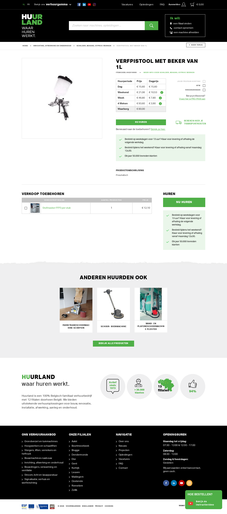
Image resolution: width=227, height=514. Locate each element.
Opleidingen (146, 4)
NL (24, 4)
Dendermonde (80, 454)
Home (25, 46)
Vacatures (127, 4)
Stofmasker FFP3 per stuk (57, 208)
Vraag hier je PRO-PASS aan (192, 99)
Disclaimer (88, 506)
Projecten (124, 450)
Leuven (76, 472)
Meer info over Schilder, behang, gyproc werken (169, 72)
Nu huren (141, 122)
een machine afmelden (184, 32)
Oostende (77, 481)
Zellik (74, 490)
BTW (198, 85)
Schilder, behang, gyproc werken (94, 46)
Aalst (74, 441)
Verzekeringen (192, 90)
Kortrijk (75, 468)
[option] (62, 98)
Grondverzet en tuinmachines (41, 441)
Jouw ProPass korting (188, 81)
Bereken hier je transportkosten (191, 122)
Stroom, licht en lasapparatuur (41, 475)
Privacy (99, 506)
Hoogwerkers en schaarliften (40, 446)
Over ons (124, 441)
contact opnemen (181, 28)
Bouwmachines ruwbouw (38, 458)
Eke (74, 459)
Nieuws (123, 446)
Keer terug (196, 45)
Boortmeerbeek (80, 446)
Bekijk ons (52, 5)
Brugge (76, 450)
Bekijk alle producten (113, 343)
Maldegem (78, 476)
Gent (74, 463)
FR (28, 4)
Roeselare (77, 485)
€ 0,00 (197, 4)
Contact (123, 468)
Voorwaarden (73, 506)
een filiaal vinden (181, 23)
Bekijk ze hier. (158, 129)
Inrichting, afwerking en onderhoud (52, 46)
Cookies (109, 506)
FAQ (162, 4)
